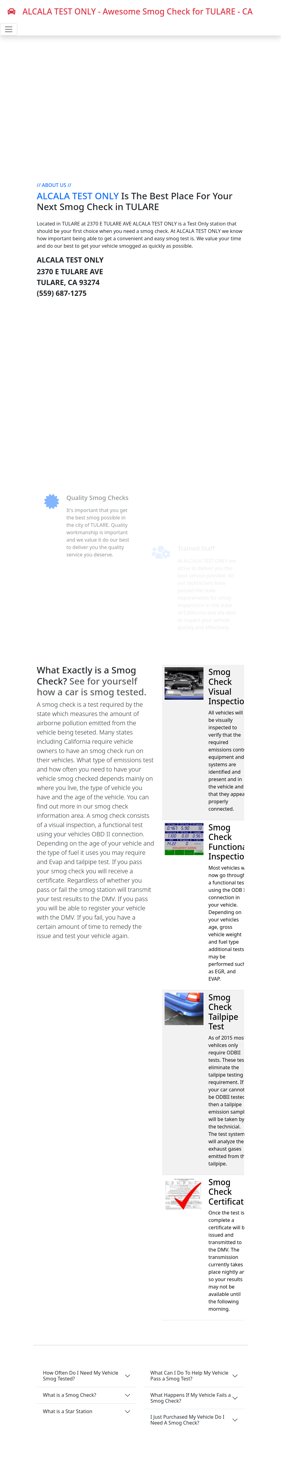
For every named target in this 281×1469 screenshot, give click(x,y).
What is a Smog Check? (69, 1395)
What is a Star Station (67, 1411)
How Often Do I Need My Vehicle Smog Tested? (80, 1375)
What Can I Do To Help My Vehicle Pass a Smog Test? (189, 1375)
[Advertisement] (140, 359)
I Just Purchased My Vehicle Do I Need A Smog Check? (187, 1419)
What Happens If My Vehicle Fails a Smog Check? (190, 1398)
